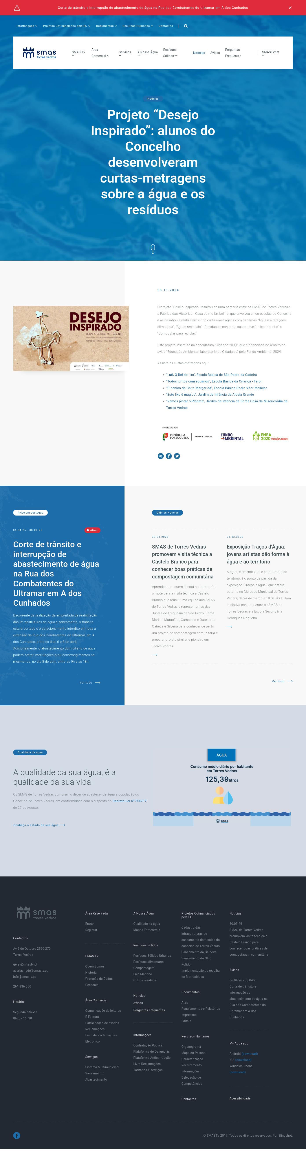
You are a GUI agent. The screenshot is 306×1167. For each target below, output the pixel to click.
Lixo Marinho (142, 974)
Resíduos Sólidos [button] (169, 53)
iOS (240, 1060)
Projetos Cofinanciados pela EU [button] (65, 25)
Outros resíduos (144, 980)
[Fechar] (290, 7)
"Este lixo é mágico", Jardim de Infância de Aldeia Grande (210, 395)
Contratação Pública (148, 1045)
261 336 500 (22, 986)
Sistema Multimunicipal (102, 1067)
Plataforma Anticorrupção (152, 1057)
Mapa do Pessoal (193, 1053)
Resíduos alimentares (148, 962)
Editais (186, 1021)
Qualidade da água (146, 924)
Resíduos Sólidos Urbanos (152, 955)
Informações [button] (25, 25)
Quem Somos (95, 966)
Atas (184, 1002)
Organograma (191, 1046)
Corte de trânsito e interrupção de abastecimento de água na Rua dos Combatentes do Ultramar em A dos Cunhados (153, 8)
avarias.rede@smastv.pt (30, 970)
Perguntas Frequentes (233, 53)
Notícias (199, 53)
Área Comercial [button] (99, 53)
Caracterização (192, 1059)
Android (243, 1053)
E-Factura (92, 1017)
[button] (186, 26)
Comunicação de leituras (103, 1010)
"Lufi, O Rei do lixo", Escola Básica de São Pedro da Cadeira (212, 375)
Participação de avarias (102, 1023)
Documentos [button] (105, 25)
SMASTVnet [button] (270, 52)
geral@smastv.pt (25, 964)
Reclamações (95, 1029)
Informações (190, 1071)
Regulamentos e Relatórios (200, 1008)
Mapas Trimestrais (146, 930)
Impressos (189, 1015)
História (91, 972)
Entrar (89, 924)
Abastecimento (96, 1079)
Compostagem (143, 968)
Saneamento (94, 1073)
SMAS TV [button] (78, 52)
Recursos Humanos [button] (137, 25)
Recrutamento (191, 1065)
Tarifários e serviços (148, 1070)
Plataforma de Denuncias (151, 1051)
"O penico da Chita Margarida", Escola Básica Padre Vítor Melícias (217, 388)
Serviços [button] (125, 52)
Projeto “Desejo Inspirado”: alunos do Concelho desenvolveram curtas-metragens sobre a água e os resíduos (153, 162)
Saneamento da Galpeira (199, 952)
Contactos (166, 25)
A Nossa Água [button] (147, 52)
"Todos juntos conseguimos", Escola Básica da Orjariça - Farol (214, 381)
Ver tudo (90, 682)
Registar (91, 930)
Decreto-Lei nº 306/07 (130, 801)
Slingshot (285, 1135)
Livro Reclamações (147, 1064)
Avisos (215, 53)
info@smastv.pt (24, 977)
